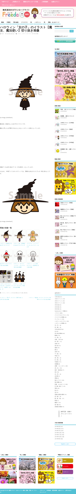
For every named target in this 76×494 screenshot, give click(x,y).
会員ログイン (55, 2)
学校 (56, 356)
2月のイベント (58, 301)
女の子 (19, 293)
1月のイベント (58, 299)
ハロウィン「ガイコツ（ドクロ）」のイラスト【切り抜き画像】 (19, 265)
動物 (2, 22)
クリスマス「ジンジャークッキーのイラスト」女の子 (33, 245)
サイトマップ (43, 492)
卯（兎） (57, 341)
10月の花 (57, 297)
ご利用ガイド (16, 2)
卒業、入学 (58, 339)
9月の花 (57, 309)
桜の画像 (57, 382)
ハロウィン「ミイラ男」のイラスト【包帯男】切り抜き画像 (33, 265)
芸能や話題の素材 (59, 394)
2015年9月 (57, 439)
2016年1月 (57, 430)
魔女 (23, 293)
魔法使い (26, 293)
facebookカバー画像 (60, 311)
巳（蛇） (57, 360)
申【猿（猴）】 (59, 386)
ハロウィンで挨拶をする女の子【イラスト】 (6, 244)
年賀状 (8, 22)
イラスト (19, 33)
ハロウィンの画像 (59, 323)
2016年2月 (57, 428)
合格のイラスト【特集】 (66, 202)
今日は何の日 (58, 329)
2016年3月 (57, 426)
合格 (56, 343)
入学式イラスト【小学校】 (67, 122)
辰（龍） (57, 396)
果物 (56, 378)
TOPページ (5, 2)
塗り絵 (56, 345)
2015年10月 (58, 436)
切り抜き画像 (35, 33)
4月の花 (57, 305)
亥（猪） (57, 327)
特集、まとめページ (53, 22)
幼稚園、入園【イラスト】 (67, 116)
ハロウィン (38, 22)
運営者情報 (54, 490)
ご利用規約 (44, 2)
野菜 (56, 400)
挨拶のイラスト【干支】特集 (68, 243)
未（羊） (57, 374)
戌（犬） (57, 368)
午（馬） (57, 337)
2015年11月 (58, 434)
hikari (2, 33)
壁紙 (56, 347)
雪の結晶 (15, 22)
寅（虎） (57, 358)
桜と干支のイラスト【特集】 (68, 230)
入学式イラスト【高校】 (66, 129)
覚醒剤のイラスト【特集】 (67, 209)
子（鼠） (57, 354)
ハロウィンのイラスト (27, 33)
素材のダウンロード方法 (30, 2)
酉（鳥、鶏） (58, 398)
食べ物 (56, 404)
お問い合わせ (68, 490)
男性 (56, 388)
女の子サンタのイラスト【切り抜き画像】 (6, 264)
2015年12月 (58, 432)
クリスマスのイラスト (60, 315)
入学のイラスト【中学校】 (67, 136)
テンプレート (58, 319)
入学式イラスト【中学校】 (67, 142)
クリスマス (24, 22)
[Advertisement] (26, 54)
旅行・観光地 (58, 370)
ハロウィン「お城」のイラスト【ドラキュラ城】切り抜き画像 (19, 285)
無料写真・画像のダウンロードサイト (66, 414)
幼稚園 (56, 364)
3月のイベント (58, 303)
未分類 (56, 376)
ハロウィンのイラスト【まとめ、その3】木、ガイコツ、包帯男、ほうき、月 (6, 286)
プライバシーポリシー (8, 5)
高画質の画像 (58, 406)
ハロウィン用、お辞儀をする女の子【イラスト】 (19, 244)
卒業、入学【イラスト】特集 (68, 109)
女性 (56, 351)
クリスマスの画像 (59, 317)
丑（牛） (57, 325)
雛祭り (56, 402)
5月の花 (57, 307)
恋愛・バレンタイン (60, 366)
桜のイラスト (58, 380)
